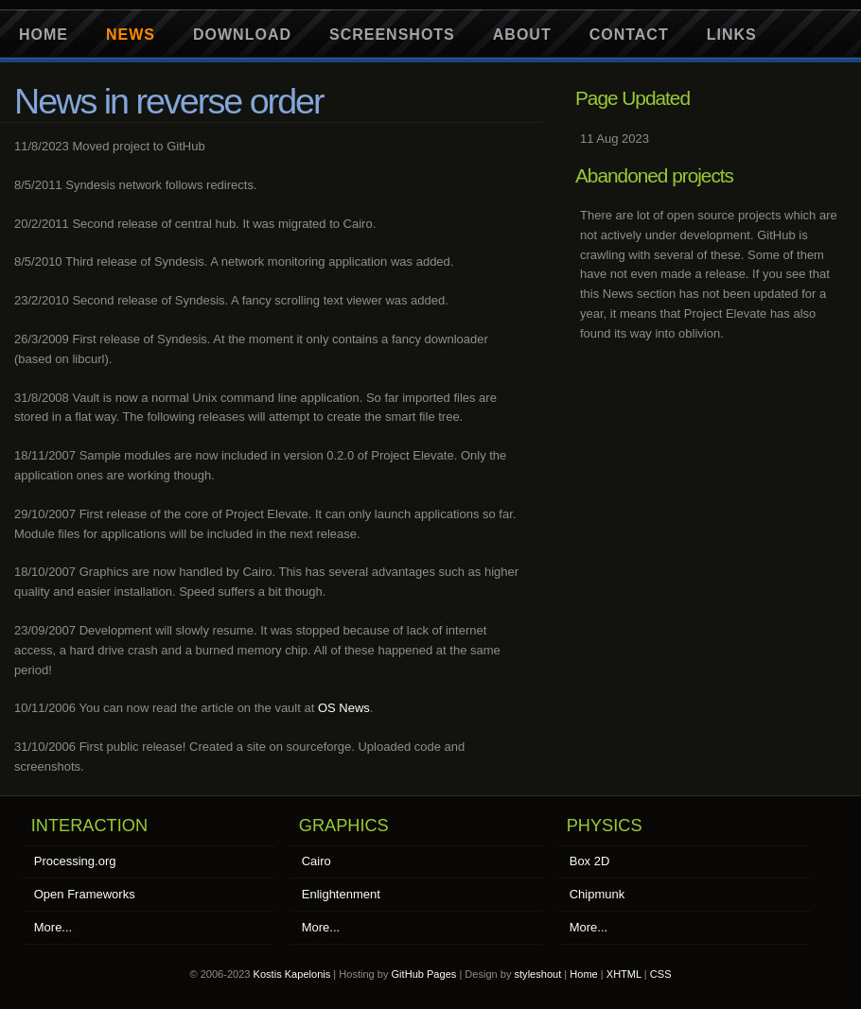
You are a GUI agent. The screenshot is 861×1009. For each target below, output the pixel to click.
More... (53, 927)
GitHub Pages (424, 974)
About (522, 34)
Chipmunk (597, 894)
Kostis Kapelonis (292, 974)
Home (43, 34)
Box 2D (590, 861)
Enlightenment (341, 894)
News (130, 34)
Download (242, 34)
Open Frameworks (84, 894)
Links (732, 34)
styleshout (538, 974)
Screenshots (392, 34)
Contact (629, 34)
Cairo (316, 861)
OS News (344, 708)
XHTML (623, 974)
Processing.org (75, 861)
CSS (661, 974)
